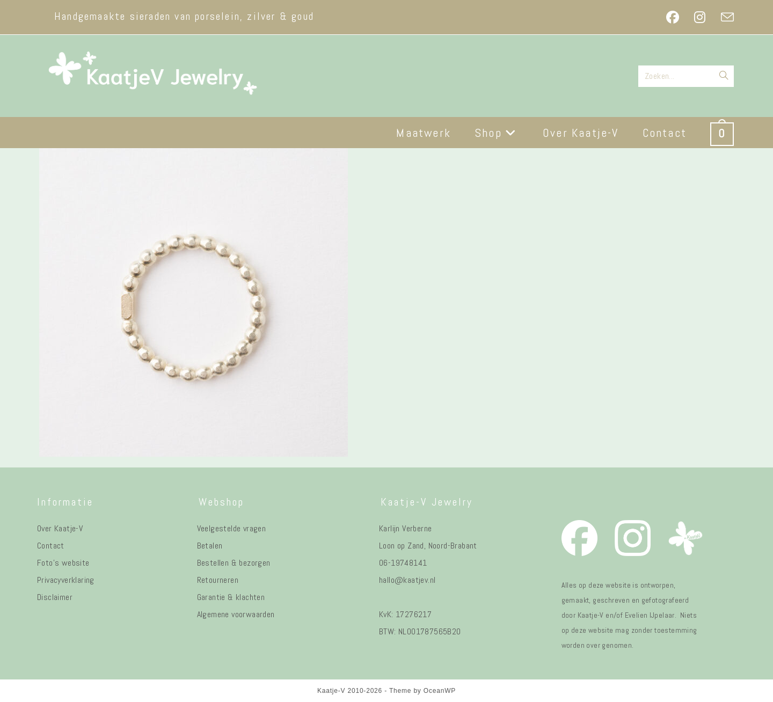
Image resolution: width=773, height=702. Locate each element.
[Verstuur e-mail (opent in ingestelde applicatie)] (723, 17)
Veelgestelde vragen (231, 528)
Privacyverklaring (65, 580)
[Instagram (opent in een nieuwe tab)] (700, 17)
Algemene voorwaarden (236, 614)
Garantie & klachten (231, 597)
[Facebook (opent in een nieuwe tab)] (673, 17)
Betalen (210, 545)
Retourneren (217, 580)
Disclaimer (54, 597)
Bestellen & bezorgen (234, 562)
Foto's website (63, 562)
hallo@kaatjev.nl (407, 580)
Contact (50, 545)
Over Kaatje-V (60, 528)
